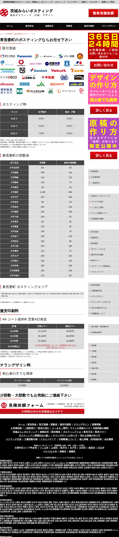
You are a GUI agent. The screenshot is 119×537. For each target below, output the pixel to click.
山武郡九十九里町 (51, 479)
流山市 (44, 474)
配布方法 (88, 432)
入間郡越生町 (82, 507)
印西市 (68, 474)
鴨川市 (20, 477)
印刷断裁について (98, 313)
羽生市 (19, 507)
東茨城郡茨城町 (99, 465)
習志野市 (26, 474)
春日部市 (65, 505)
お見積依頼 (95, 177)
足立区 (109, 488)
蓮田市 (2, 505)
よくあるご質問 (97, 207)
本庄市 (6, 507)
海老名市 (28, 518)
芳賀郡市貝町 (38, 532)
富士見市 (57, 505)
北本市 (42, 507)
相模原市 (14, 518)
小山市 (21, 530)
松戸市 (2, 474)
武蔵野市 (65, 491)
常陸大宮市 (95, 468)
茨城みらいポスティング (100, 196)
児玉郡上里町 (16, 511)
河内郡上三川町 (79, 530)
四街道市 (45, 477)
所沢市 (90, 505)
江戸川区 (3, 491)
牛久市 (15, 463)
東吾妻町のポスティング (24, 34)
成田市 (106, 474)
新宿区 (12, 488)
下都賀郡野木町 (31, 530)
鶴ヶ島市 (54, 507)
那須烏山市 (6, 532)
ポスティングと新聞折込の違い (34, 435)
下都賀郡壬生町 (60, 530)
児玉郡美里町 (112, 509)
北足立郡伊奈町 (81, 505)
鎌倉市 (59, 518)
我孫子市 (58, 474)
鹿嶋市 (72, 451)
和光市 (40, 502)
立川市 (97, 491)
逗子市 (85, 518)
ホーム (10, 26)
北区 (87, 488)
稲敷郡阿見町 (74, 463)
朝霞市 (28, 502)
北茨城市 (87, 468)
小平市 (42, 491)
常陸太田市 (73, 468)
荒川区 (91, 488)
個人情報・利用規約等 (100, 327)
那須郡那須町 (83, 532)
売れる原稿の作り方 (99, 308)
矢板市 (101, 530)
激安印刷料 (89, 26)
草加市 (23, 502)
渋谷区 (65, 488)
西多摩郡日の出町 (87, 493)
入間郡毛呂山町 (70, 507)
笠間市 (83, 465)
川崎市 (8, 518)
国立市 (15, 493)
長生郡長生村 (109, 479)
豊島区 (82, 488)
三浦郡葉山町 (7, 521)
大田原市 (94, 530)
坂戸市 (48, 507)
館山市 (94, 474)
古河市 (82, 448)
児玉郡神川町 (5, 511)
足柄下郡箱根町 (111, 521)
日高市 (61, 507)
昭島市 (115, 491)
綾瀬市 (40, 518)
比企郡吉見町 (18, 509)
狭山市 (31, 505)
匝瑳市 (76, 477)
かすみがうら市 (49, 463)
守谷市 (21, 463)
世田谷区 (58, 488)
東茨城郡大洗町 (112, 465)
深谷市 (31, 507)
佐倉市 (112, 474)
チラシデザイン (109, 26)
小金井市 (78, 491)
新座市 (45, 502)
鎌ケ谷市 (26, 477)
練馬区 (103, 488)
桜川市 (39, 465)
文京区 (18, 488)
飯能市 (112, 505)
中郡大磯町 (28, 521)
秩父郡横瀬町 (54, 509)
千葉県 (93, 351)
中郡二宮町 (37, 521)
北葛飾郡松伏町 (107, 502)
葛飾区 (114, 488)
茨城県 (93, 345)
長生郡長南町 (23, 481)
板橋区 (97, 488)
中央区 (2, 488)
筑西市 (91, 448)
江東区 (35, 488)
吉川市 (71, 505)
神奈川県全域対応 (7, 516)
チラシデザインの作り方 (100, 302)
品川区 (40, 488)
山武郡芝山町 (63, 479)
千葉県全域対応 (6, 472)
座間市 (21, 518)
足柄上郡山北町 (86, 521)
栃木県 (93, 374)
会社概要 (108, 439)
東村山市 (9, 493)
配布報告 (94, 243)
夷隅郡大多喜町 (35, 481)
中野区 (71, 488)
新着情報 (94, 171)
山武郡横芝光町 (75, 479)
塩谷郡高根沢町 (72, 532)
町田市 (109, 491)
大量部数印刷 (96, 291)
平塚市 (53, 518)
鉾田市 (38, 468)
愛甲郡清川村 (43, 523)
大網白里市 (102, 477)
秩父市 (107, 505)
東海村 (66, 468)
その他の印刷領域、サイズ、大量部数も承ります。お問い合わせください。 (56, 346)
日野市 (2, 493)
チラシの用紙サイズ (99, 213)
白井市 (57, 477)
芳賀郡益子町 (16, 532)
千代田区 (16, 491)
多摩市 (49, 493)
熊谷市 (95, 505)
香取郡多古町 (27, 479)
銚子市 (8, 477)
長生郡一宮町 (87, 479)
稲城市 (84, 491)
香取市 (82, 477)
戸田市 (55, 502)
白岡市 (14, 505)
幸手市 (8, 505)
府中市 (28, 491)
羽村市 (55, 493)
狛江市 (10, 491)
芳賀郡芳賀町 (49, 532)
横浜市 (2, 518)
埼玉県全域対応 (6, 500)
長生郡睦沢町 (98, 479)
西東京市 (57, 491)
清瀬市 (34, 493)
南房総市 (70, 477)
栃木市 (10, 530)
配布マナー (95, 260)
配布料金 (29, 26)
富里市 (63, 477)
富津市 (39, 477)
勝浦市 (14, 477)
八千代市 (50, 474)
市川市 (8, 474)
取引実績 (94, 232)
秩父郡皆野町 (65, 509)
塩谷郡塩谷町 (60, 532)
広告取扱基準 (96, 332)
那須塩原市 (108, 530)
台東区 (23, 488)
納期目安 (49, 26)
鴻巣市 (25, 507)
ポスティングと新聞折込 (100, 266)
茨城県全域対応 (6, 461)
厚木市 (102, 518)
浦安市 (19, 474)
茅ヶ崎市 (78, 518)
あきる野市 (62, 493)
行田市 (101, 505)
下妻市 (27, 465)
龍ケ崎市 (3, 463)
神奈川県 (94, 368)
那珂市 (60, 468)
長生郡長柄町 (12, 481)
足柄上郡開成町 (99, 521)
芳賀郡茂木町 (27, 532)
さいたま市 (4, 502)
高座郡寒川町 (18, 521)
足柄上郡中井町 (48, 521)
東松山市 (13, 507)
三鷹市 (71, 491)
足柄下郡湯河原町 (20, 523)
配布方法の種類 (97, 255)
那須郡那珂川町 (95, 532)
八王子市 (91, 491)
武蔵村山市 (42, 493)
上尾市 (25, 505)
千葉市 (32, 474)
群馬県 (9, 34)
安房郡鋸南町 (58, 481)
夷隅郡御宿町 (47, 481)
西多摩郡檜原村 (100, 493)
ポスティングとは (98, 249)
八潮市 (17, 502)
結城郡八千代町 (48, 465)
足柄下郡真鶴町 (6, 523)
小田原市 (71, 518)
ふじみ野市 (38, 505)
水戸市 (73, 448)
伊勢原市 (108, 518)
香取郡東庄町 (38, 479)
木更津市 (88, 474)
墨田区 (29, 488)
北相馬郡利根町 (107, 463)
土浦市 (54, 448)
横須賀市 (46, 518)
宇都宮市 (3, 530)
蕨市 (50, 502)
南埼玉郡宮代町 (82, 502)
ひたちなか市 (50, 451)
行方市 (32, 468)
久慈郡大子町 (105, 468)
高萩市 (80, 468)
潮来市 (21, 468)
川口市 (11, 502)
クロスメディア (97, 272)
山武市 (87, 477)
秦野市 (96, 518)
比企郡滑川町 (93, 507)
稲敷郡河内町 (95, 463)
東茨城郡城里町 (6, 468)
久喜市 (36, 507)
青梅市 (103, 491)
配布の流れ (43, 428)
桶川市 (19, 505)
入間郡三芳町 (48, 505)
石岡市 (40, 463)
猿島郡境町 (59, 465)
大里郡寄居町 (27, 511)
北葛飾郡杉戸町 (94, 502)
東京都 (93, 357)
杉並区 (76, 488)
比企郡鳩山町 (29, 509)
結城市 (22, 465)
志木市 (34, 502)
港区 (7, 488)
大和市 (34, 518)
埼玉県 (93, 363)
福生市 (21, 493)
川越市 (61, 502)
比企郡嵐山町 (104, 507)
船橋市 (14, 474)
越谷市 (67, 502)
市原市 (74, 474)
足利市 (39, 530)
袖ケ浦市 (80, 474)
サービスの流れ (97, 202)
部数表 (69, 26)
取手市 (63, 448)
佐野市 (15, 530)
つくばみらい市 (62, 463)
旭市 (4, 477)
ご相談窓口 (95, 183)
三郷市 (116, 502)
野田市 (38, 474)
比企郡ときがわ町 (42, 509)
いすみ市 (94, 477)
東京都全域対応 (6, 486)
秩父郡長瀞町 (76, 509)
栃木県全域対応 (6, 528)
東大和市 (28, 493)
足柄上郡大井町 (61, 521)
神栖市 (63, 451)
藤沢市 (64, 518)
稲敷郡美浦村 (84, 463)
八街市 (52, 477)
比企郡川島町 (7, 509)
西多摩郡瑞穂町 (73, 493)
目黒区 (46, 488)
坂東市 (10, 465)
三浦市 (90, 518)
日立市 (101, 448)
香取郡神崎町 (16, 479)
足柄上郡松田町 (74, 521)
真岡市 (51, 530)
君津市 (33, 477)
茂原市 (100, 474)
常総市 (4, 465)
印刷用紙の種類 (97, 219)
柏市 (64, 474)
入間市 (72, 502)
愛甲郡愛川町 (32, 523)
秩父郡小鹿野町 (88, 509)
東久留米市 (49, 491)
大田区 (52, 488)
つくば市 (44, 448)
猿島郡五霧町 (69, 465)
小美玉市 (89, 465)
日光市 (87, 530)
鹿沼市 (45, 530)
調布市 (23, 491)
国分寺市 (35, 491)
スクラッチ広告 (13, 439)
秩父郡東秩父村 (101, 509)
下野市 (69, 530)
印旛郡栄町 (6, 479)
